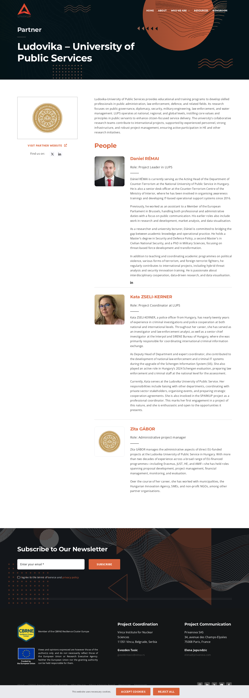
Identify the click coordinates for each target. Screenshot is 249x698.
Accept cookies (133, 691)
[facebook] (229, 684)
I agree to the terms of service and (50, 577)
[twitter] (52, 154)
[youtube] (221, 684)
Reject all (166, 691)
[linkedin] (59, 154)
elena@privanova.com (198, 654)
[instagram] (200, 684)
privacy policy (70, 577)
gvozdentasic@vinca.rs (131, 654)
